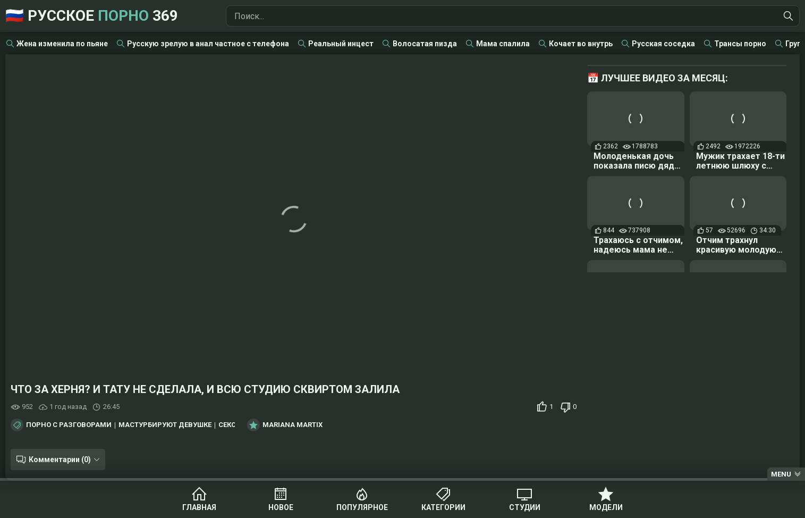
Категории (443, 507)
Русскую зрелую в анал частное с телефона (208, 43)
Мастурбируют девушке (164, 425)
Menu (781, 474)
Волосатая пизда (425, 43)
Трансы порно (740, 43)
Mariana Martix (292, 425)
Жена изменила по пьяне (62, 43)
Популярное (362, 507)
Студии (524, 507)
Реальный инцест (341, 43)
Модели (606, 507)
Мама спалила (503, 43)
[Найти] (788, 16)
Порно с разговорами (69, 425)
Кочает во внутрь (581, 43)
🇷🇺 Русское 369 (91, 15)
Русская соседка (663, 43)
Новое (280, 507)
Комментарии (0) (60, 459)
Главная (199, 507)
